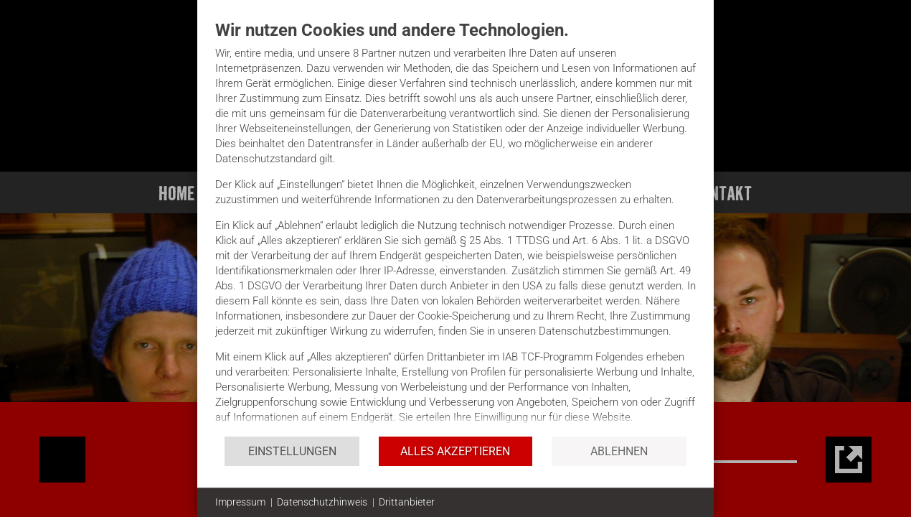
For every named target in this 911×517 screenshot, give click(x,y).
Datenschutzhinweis (322, 502)
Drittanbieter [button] (407, 502)
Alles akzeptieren (455, 451)
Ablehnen (619, 451)
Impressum (240, 502)
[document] (455, 227)
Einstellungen (292, 451)
